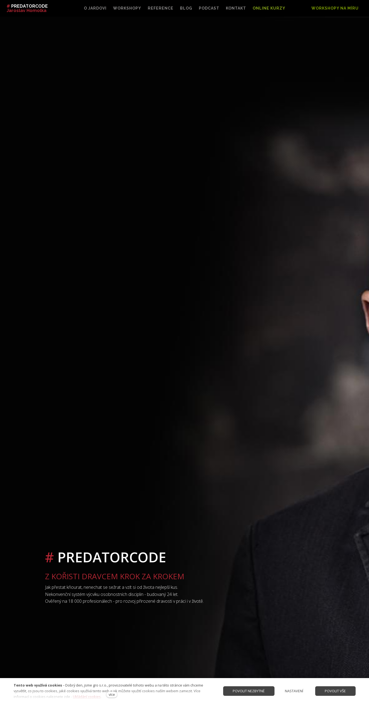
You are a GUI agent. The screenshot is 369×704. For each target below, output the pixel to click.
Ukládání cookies (87, 696)
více (112, 694)
